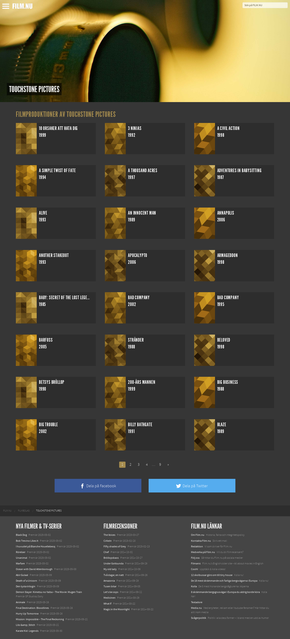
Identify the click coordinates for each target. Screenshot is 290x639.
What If (107, 603)
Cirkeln (108, 540)
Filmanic (196, 563)
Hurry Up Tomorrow (27, 613)
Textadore (196, 602)
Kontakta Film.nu (201, 540)
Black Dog (21, 534)
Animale (20, 602)
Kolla (194, 586)
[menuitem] (7, 511)
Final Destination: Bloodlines (32, 608)
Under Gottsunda (113, 563)
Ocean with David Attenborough (34, 569)
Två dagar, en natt (114, 575)
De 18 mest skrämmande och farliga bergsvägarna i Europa (224, 580)
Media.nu (196, 608)
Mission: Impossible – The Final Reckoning (40, 619)
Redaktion (197, 546)
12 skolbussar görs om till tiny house (211, 575)
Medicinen (110, 597)
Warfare (20, 563)
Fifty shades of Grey (115, 546)
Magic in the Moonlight (117, 609)
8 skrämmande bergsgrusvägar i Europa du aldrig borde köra (225, 592)
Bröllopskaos (111, 557)
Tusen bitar (110, 586)
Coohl (194, 569)
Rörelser (20, 552)
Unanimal (21, 557)
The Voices (109, 534)
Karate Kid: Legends (27, 630)
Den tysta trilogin (25, 586)
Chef (106, 552)
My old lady (110, 569)
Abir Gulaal (22, 575)
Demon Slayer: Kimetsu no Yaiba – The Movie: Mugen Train (49, 592)
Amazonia (109, 580)
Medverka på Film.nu (203, 552)
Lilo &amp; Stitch (25, 625)
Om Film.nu (197, 534)
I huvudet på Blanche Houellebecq (35, 546)
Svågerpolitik (198, 617)
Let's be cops (111, 592)
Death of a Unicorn (26, 580)
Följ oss (195, 557)
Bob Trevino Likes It (27, 540)
